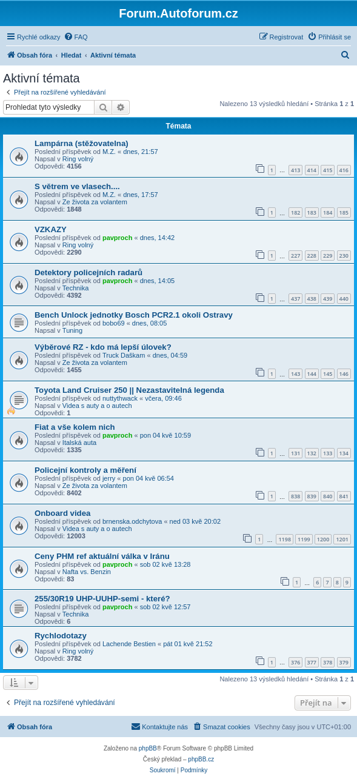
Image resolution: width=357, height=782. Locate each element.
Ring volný (77, 158)
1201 (342, 539)
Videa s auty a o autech (97, 405)
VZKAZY (51, 229)
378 (327, 662)
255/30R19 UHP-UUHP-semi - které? (102, 598)
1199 (304, 539)
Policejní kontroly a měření (85, 470)
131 (295, 453)
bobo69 (113, 323)
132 (311, 453)
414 (311, 170)
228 (311, 255)
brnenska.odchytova (132, 521)
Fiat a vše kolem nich (75, 427)
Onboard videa (62, 513)
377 (311, 662)
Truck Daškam (123, 355)
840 (327, 496)
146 (344, 374)
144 (311, 374)
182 (295, 212)
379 (344, 662)
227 (295, 255)
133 (327, 453)
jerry (108, 478)
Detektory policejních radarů (88, 272)
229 (327, 255)
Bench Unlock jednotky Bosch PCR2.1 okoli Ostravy (134, 314)
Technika (75, 288)
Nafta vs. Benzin (86, 571)
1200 (323, 539)
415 (327, 170)
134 (344, 453)
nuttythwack (120, 398)
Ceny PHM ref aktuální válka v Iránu (102, 556)
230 (344, 255)
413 (295, 170)
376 (295, 662)
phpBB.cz (201, 759)
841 (344, 496)
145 (327, 374)
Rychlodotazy (61, 635)
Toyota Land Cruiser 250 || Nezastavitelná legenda (129, 390)
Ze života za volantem (94, 202)
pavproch (117, 237)
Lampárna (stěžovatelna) (81, 143)
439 (327, 298)
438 (311, 298)
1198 (284, 539)
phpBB (148, 748)
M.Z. (109, 151)
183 (311, 212)
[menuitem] (76, 37)
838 (295, 496)
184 (327, 212)
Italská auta (79, 442)
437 (295, 298)
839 (311, 496)
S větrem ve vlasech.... (77, 186)
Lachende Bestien (129, 643)
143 (295, 374)
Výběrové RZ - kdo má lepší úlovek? (103, 347)
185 (344, 212)
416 (344, 170)
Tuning (72, 330)
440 (344, 298)
